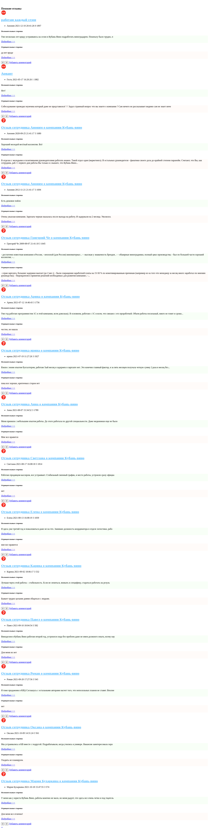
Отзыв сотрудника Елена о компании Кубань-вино (40, 512)
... (2, 826)
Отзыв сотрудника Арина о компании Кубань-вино (40, 296)
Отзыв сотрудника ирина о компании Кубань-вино (40, 350)
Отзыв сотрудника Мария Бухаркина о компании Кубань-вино (49, 781)
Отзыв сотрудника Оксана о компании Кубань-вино (41, 727)
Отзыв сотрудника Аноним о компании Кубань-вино (41, 127)
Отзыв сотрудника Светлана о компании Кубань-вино (42, 458)
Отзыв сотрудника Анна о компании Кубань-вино (39, 404)
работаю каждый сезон (18, 20)
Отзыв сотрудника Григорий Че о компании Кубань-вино (45, 237)
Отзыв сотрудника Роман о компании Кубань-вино (40, 673)
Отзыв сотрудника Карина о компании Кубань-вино (41, 566)
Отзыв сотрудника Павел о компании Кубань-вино (40, 619)
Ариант (7, 73)
